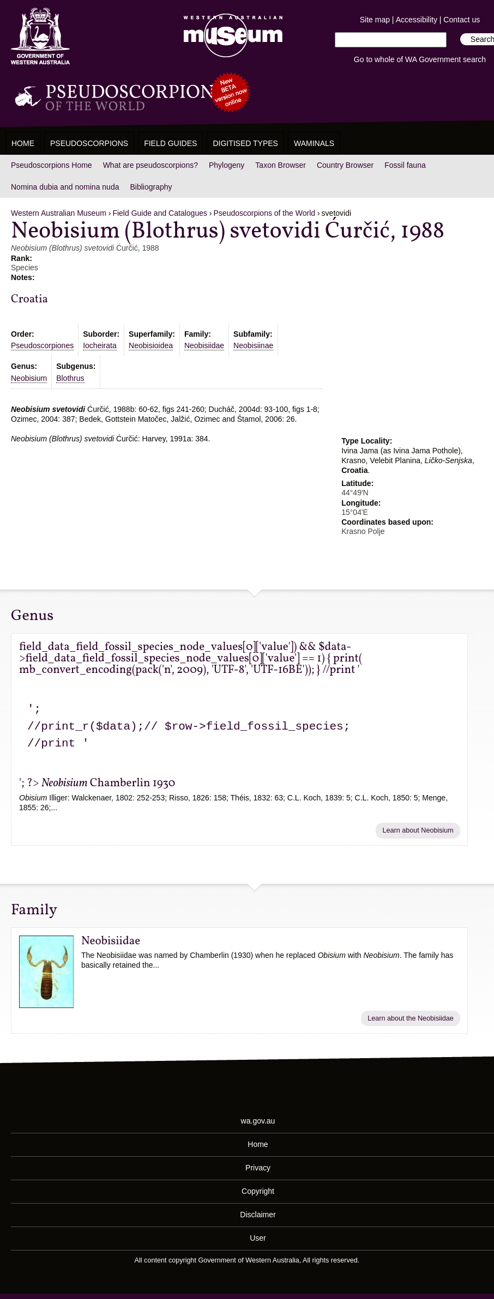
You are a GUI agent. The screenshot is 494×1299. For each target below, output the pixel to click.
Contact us (461, 19)
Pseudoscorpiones (42, 345)
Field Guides (170, 143)
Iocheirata (99, 345)
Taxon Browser (280, 165)
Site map (375, 19)
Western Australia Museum (40, 36)
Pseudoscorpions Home (51, 165)
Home (22, 143)
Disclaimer (257, 1214)
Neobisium (29, 378)
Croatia (29, 299)
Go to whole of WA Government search (420, 59)
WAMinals (314, 143)
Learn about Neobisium (418, 830)
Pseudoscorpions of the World (265, 213)
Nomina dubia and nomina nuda (65, 187)
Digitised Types (245, 143)
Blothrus (70, 378)
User (258, 1238)
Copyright (258, 1191)
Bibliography (151, 187)
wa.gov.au (258, 1120)
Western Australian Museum (230, 36)
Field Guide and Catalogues (159, 213)
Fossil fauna (404, 165)
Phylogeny (226, 165)
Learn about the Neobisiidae (411, 1018)
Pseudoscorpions (89, 143)
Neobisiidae (204, 345)
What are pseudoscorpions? (150, 165)
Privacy (257, 1167)
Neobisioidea (151, 345)
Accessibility (416, 19)
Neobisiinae (253, 345)
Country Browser (345, 165)
